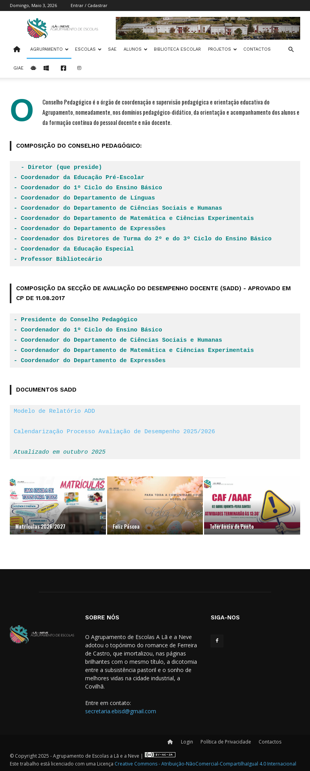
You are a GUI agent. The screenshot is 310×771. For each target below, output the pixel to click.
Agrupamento (49, 49)
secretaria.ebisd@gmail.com (120, 711)
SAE (112, 49)
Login (187, 741)
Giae (18, 68)
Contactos (257, 49)
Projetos (222, 49)
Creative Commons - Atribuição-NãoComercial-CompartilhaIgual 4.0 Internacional (205, 763)
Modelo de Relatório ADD (54, 412)
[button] (290, 49)
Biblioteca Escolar (177, 49)
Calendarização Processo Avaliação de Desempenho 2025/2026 (114, 432)
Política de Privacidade (226, 741)
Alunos (136, 49)
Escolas (88, 49)
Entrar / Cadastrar (89, 5)
